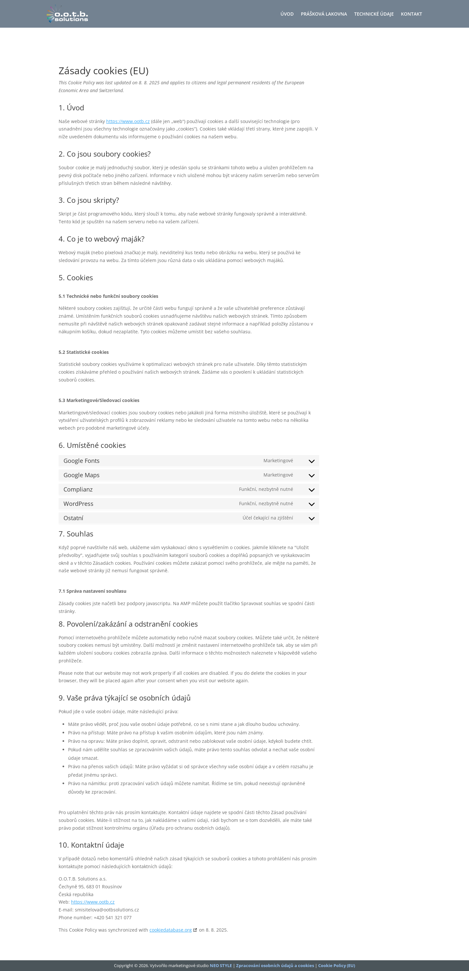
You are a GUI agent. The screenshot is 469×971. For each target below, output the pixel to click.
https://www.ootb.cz (128, 121)
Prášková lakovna (324, 14)
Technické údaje (374, 14)
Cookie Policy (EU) (336, 965)
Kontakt (411, 14)
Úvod (286, 14)
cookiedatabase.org (170, 930)
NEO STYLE (221, 965)
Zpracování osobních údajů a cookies (275, 965)
